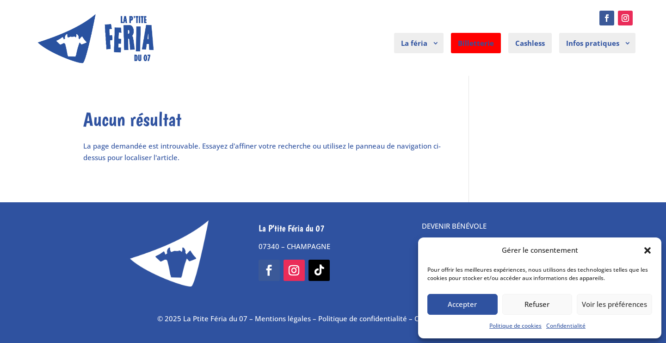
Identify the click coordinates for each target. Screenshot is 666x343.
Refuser (536, 304)
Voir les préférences (614, 304)
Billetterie (476, 43)
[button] (647, 250)
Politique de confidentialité (362, 318)
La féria (414, 43)
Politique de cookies (515, 326)
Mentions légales (283, 318)
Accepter (462, 304)
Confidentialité (566, 326)
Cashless (530, 43)
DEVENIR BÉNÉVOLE (454, 226)
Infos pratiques (592, 43)
